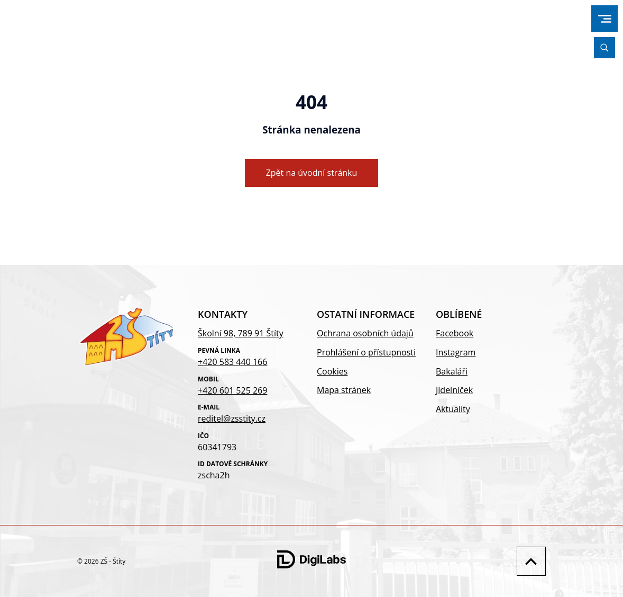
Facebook (454, 333)
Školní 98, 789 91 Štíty (240, 333)
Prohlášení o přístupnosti (366, 352)
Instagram (455, 352)
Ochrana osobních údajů (365, 333)
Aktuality (453, 409)
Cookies (332, 371)
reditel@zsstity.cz (231, 418)
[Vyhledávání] (604, 47)
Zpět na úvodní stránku (312, 173)
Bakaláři (452, 371)
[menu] (605, 19)
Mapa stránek (344, 390)
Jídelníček (454, 390)
